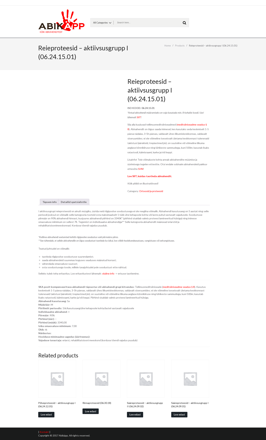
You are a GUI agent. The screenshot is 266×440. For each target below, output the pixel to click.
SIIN (140, 168)
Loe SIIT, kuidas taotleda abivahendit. (149, 176)
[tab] (49, 202)
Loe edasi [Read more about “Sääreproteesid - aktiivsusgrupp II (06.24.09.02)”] (135, 414)
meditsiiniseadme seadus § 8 (179, 286)
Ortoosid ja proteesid (151, 191)
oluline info (108, 273)
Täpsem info (49, 201)
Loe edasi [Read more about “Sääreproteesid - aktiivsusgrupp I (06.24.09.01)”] (179, 414)
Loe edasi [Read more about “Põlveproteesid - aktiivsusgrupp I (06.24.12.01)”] (46, 414)
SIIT (139, 117)
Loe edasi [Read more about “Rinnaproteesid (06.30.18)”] (90, 411)
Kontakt (44, 431)
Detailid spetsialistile (74, 201)
